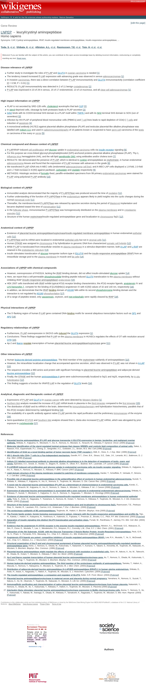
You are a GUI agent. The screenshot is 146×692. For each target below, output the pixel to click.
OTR (9, 340)
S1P (81, 106)
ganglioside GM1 (67, 156)
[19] (14, 317)
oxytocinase (113, 160)
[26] (9, 416)
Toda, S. (5, 47)
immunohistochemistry (83, 406)
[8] (109, 163)
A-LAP (123, 247)
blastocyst (115, 203)
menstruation (49, 206)
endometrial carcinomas (114, 173)
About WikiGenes (15, 604)
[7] (114, 156)
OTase (71, 193)
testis (141, 130)
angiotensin (129, 283)
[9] (94, 170)
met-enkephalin (76, 297)
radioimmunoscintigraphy (56, 130)
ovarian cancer (51, 400)
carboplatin (61, 170)
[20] (14, 340)
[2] (85, 106)
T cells (130, 120)
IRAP (130, 253)
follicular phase (20, 210)
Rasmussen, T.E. (66, 47)
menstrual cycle (22, 200)
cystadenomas (81, 86)
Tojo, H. (86, 47)
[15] (73, 280)
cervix (38, 133)
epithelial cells (72, 240)
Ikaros (20, 343)
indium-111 (25, 130)
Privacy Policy (45, 604)
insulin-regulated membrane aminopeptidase (88, 233)
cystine (83, 160)
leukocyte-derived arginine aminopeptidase (36, 360)
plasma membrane (108, 210)
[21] (108, 343)
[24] (90, 383)
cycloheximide (26, 423)
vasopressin (48, 297)
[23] (9, 366)
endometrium (73, 196)
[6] (125, 150)
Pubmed (130, 443)
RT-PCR (29, 420)
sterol (12, 110)
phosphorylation (52, 293)
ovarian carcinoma (77, 73)
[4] (30, 123)
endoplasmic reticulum (33, 250)
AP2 (9, 317)
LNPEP (6, 32)
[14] (82, 257)
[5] (43, 133)
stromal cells (95, 240)
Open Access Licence (30, 604)
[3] (19, 116)
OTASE (18, 243)
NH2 (99, 113)
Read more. (21, 58)
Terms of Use (56, 604)
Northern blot (13, 403)
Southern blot (45, 420)
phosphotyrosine (104, 290)
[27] (36, 423)
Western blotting (90, 400)
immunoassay (120, 413)
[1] (98, 73)
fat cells (75, 257)
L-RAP (135, 247)
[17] (62, 293)
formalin (45, 173)
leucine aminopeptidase (18, 373)
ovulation (112, 193)
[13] (46, 250)
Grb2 (9, 113)
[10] (48, 177)
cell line (87, 166)
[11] (120, 193)
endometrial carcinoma (78, 150)
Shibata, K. (22, 47)
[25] (138, 403)
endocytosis (64, 280)
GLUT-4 (37, 400)
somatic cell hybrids (116, 243)
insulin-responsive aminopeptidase (109, 253)
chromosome (106, 216)
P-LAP (49, 73)
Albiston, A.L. (42, 47)
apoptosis (24, 123)
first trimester (129, 403)
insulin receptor (106, 150)
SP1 (134, 313)
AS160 (70, 290)
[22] (127, 360)
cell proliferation (36, 150)
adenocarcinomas (112, 76)
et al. (12, 47)
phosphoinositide (53, 276)
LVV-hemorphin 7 (15, 287)
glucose (53, 150)
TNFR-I (81, 113)
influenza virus (14, 156)
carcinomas (24, 80)
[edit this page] (138, 23)
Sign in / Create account (138, 1)
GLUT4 (61, 73)
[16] (132, 287)
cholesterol (52, 106)
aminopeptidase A (50, 376)
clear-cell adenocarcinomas (114, 90)
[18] (116, 297)
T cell (84, 120)
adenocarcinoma (15, 163)
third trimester (98, 403)
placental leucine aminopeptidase (36, 233)
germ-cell (116, 130)
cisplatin (76, 170)
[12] (121, 216)
